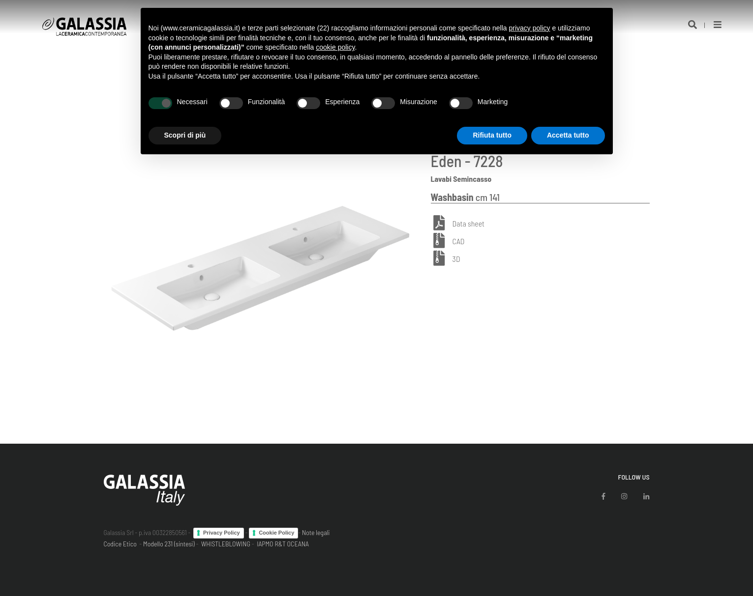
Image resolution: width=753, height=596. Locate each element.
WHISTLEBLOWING (225, 543)
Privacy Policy (221, 533)
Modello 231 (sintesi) (169, 543)
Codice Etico (120, 543)
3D (456, 258)
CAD (458, 241)
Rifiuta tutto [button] (492, 135)
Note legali (316, 532)
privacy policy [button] (529, 28)
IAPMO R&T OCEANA (283, 543)
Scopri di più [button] (185, 135)
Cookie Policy (276, 533)
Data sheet (468, 223)
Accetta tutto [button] (568, 135)
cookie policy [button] (335, 47)
